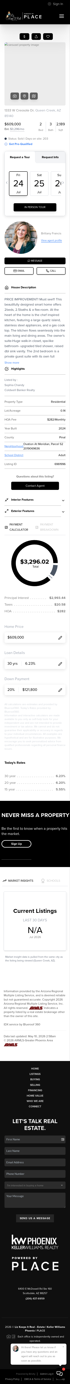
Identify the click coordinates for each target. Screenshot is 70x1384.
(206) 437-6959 (35, 1298)
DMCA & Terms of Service (37, 1379)
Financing (35, 1090)
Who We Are (35, 1101)
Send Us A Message (35, 1218)
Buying (35, 1079)
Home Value (35, 1095)
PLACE (41, 1330)
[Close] (63, 1346)
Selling (35, 1085)
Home (35, 1068)
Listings (35, 1074)
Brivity (32, 1374)
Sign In (55, 4)
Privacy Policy (12, 1379)
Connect (35, 1106)
